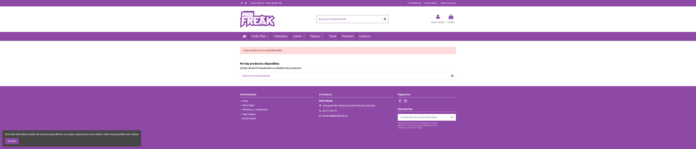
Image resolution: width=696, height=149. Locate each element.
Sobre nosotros (448, 3)
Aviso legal (248, 105)
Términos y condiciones (255, 109)
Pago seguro (249, 114)
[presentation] (426, 137)
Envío (245, 101)
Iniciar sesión (431, 3)
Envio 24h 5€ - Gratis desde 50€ (266, 3)
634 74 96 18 (330, 110)
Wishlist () (414, 3)
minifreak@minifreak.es (335, 115)
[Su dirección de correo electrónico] (423, 117)
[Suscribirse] (452, 117)
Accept (12, 141)
